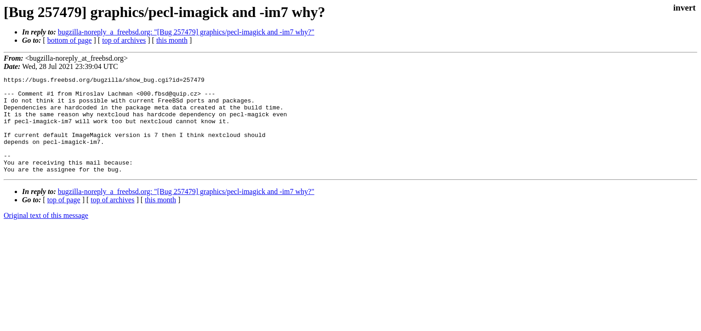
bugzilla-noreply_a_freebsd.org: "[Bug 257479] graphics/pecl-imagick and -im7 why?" (186, 32)
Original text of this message (46, 235)
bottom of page (69, 40)
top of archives (124, 40)
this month (172, 40)
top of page (63, 219)
